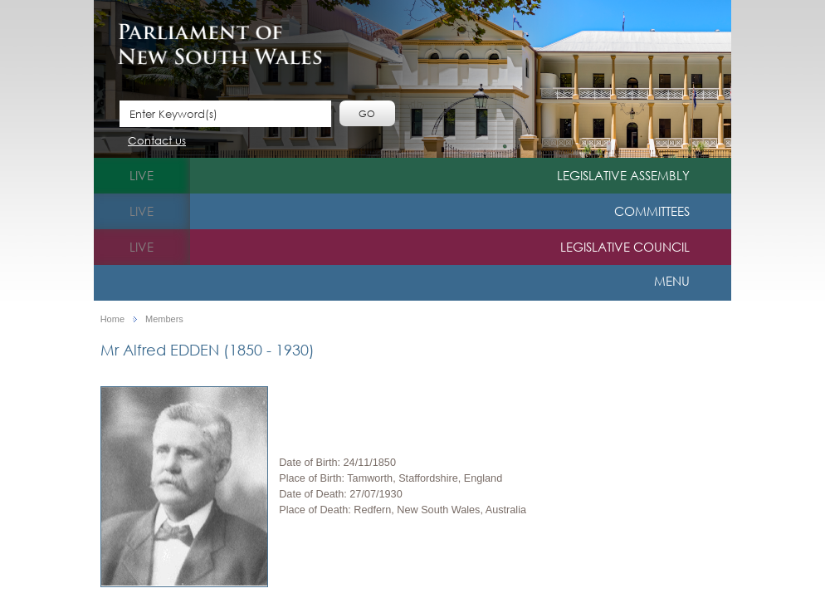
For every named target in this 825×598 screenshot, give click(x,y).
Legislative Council (625, 246)
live (141, 175)
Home (112, 319)
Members (164, 319)
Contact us (157, 141)
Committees (652, 211)
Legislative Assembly (623, 175)
